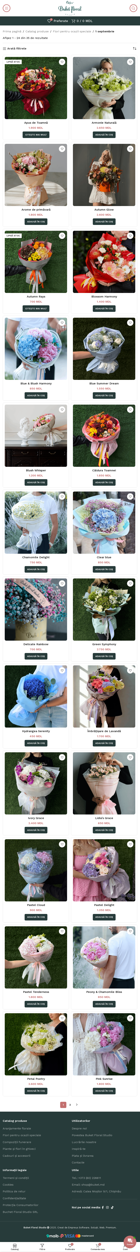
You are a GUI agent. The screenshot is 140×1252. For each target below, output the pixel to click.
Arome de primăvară (36, 209)
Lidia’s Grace (104, 818)
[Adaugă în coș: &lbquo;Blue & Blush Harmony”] (36, 395)
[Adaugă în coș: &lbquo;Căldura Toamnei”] (104, 482)
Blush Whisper (36, 470)
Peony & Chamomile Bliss (104, 992)
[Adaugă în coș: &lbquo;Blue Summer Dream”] (104, 395)
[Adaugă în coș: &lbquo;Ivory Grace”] (36, 830)
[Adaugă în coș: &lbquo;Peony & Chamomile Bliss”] (104, 1004)
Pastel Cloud (36, 905)
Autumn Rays (36, 296)
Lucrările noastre (84, 1142)
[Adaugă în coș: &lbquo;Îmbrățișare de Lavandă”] (104, 743)
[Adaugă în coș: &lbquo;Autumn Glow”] (104, 221)
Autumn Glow (104, 209)
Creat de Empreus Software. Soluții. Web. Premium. (86, 1227)
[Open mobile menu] (6, 8)
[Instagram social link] (107, 1207)
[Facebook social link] (103, 1207)
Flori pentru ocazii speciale (72, 31)
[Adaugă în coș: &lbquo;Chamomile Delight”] (36, 569)
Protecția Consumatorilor (20, 1205)
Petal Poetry (36, 1079)
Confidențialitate (14, 1198)
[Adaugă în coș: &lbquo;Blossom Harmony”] (104, 308)
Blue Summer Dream (104, 383)
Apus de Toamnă (36, 122)
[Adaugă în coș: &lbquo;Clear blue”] (104, 569)
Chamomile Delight (36, 557)
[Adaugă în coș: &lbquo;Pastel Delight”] (104, 917)
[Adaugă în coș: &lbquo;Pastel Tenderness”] (36, 1004)
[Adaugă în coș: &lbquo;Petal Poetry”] (36, 1091)
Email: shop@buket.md (88, 1184)
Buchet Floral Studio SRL (20, 1212)
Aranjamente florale (17, 1128)
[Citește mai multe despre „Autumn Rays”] (36, 308)
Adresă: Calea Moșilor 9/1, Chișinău (96, 1191)
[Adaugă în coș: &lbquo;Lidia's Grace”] (104, 830)
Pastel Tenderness (36, 992)
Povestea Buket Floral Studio (92, 1135)
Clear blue (104, 557)
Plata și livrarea (83, 1155)
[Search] (133, 8)
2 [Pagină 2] (70, 1104)
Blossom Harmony (104, 296)
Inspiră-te (78, 1149)
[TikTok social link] (112, 1207)
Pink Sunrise (104, 1079)
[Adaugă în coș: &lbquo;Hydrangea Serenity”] (36, 743)
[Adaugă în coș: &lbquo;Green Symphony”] (104, 656)
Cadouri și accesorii (16, 1155)
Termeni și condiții (16, 1178)
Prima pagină (12, 31)
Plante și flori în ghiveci (19, 1149)
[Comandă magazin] (134, 48)
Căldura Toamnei (104, 470)
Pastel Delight (104, 905)
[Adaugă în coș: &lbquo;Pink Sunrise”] (104, 1091)
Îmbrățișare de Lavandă (104, 731)
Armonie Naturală (104, 122)
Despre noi (79, 1128)
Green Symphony (104, 644)
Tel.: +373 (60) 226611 (86, 1178)
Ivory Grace (36, 818)
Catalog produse (37, 31)
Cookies (8, 1184)
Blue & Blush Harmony (36, 383)
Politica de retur (14, 1191)
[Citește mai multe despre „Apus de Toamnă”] (36, 134)
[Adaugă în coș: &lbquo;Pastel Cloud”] (36, 917)
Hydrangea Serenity (36, 731)
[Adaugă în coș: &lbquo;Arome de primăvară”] (36, 221)
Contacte (78, 1162)
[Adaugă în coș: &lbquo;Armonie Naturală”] (104, 134)
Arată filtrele (16, 48)
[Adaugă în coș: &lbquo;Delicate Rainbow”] (36, 656)
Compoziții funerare (17, 1142)
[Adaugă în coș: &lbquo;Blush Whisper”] (36, 482)
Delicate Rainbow (35, 644)
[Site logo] (70, 8)
